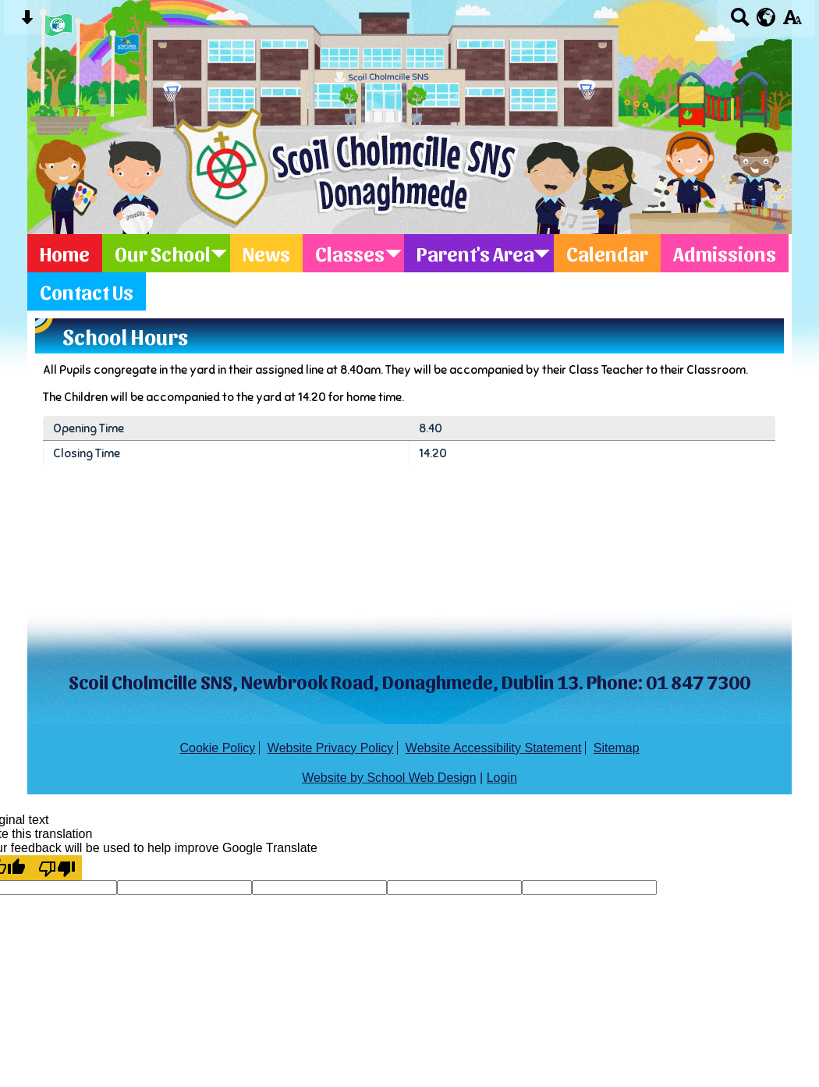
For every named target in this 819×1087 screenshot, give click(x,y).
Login (502, 777)
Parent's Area (475, 253)
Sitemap (617, 748)
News (266, 253)
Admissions (724, 253)
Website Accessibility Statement (494, 748)
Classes (350, 253)
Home (65, 253)
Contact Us (86, 291)
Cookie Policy (217, 748)
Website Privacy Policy (331, 748)
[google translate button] (766, 17)
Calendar (607, 253)
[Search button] (740, 22)
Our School (163, 253)
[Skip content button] (27, 22)
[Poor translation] (57, 867)
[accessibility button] (792, 22)
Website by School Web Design (389, 777)
